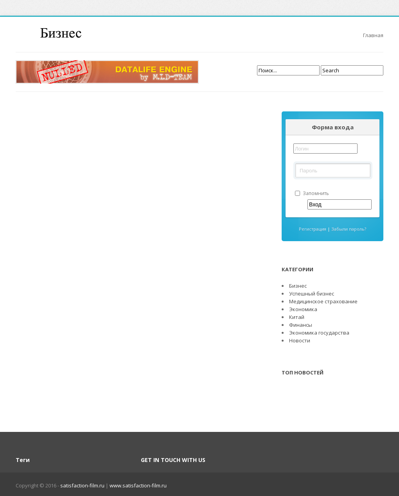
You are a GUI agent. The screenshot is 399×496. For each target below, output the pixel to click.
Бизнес (298, 285)
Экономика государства (319, 332)
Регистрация (313, 229)
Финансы (300, 324)
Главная (373, 35)
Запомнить (312, 193)
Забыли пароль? (348, 229)
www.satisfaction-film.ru (138, 485)
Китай (296, 317)
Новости (299, 340)
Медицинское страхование (323, 301)
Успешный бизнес (311, 293)
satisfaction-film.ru (83, 485)
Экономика (303, 309)
